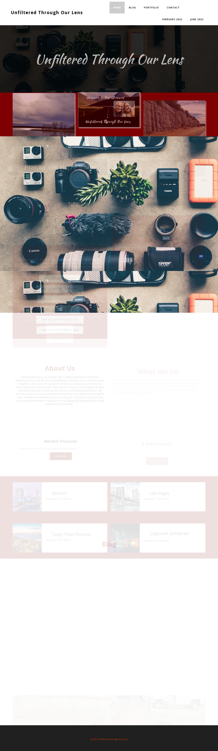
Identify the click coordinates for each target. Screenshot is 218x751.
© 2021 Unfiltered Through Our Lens (109, 739)
